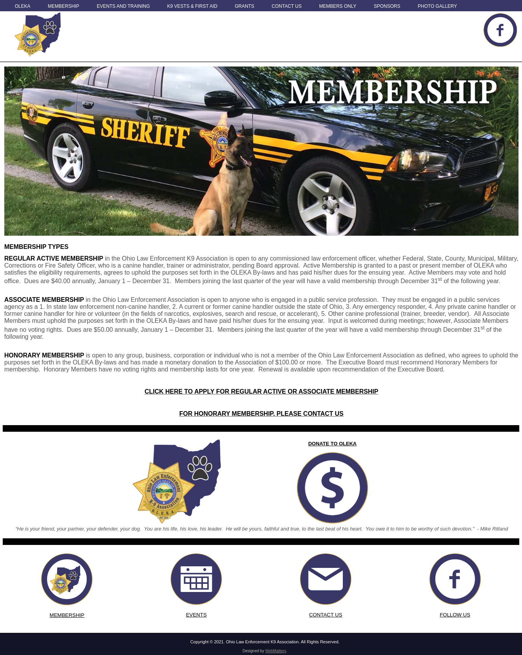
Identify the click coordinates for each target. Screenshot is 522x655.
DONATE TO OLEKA (332, 444)
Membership (63, 6)
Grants (244, 6)
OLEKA (22, 6)
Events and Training (123, 6)
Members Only (337, 6)
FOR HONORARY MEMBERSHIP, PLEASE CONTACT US (261, 413)
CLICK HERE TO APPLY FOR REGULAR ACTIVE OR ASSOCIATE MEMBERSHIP (261, 391)
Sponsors (387, 6)
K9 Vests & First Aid (192, 6)
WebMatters (275, 651)
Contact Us (287, 6)
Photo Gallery (437, 6)
